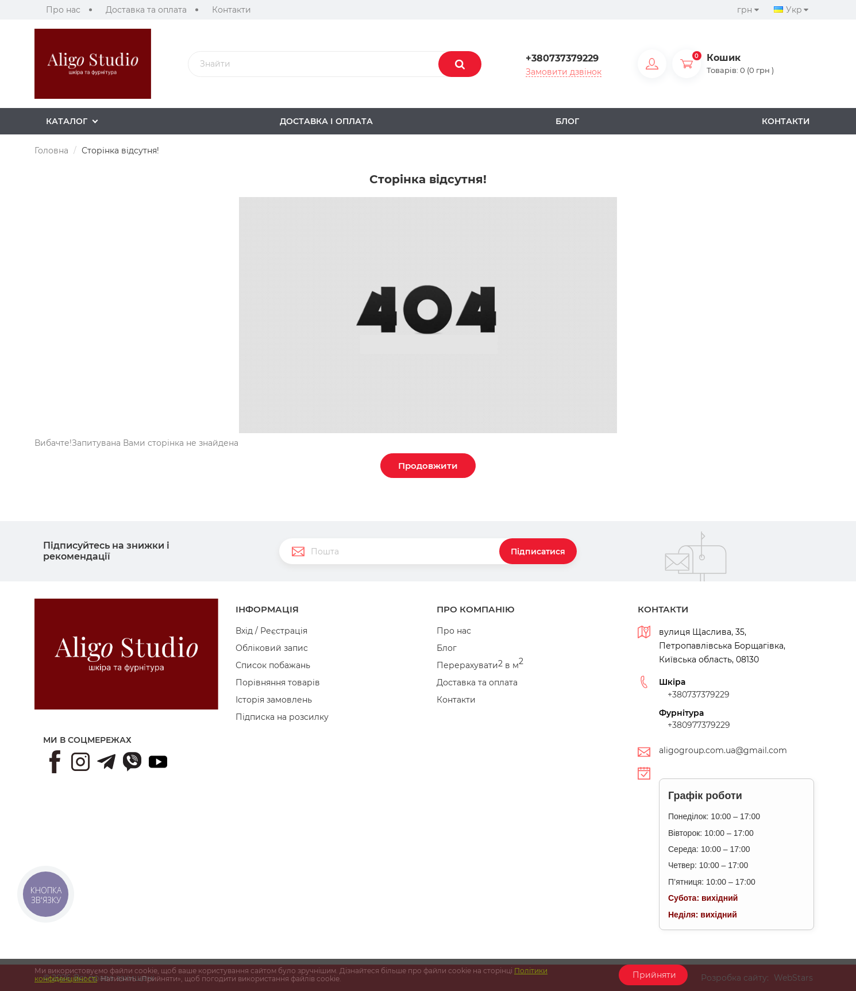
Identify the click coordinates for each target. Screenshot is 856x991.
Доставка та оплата (146, 10)
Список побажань (273, 665)
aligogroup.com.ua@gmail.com (723, 750)
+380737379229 (562, 58)
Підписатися (538, 551)
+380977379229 (699, 725)
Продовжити (428, 465)
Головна (51, 150)
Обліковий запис (272, 648)
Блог (447, 648)
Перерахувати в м (480, 665)
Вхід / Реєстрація (271, 631)
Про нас (63, 10)
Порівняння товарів (278, 682)
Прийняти (653, 975)
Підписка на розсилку (282, 717)
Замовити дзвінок (563, 72)
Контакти (231, 10)
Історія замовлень (274, 700)
